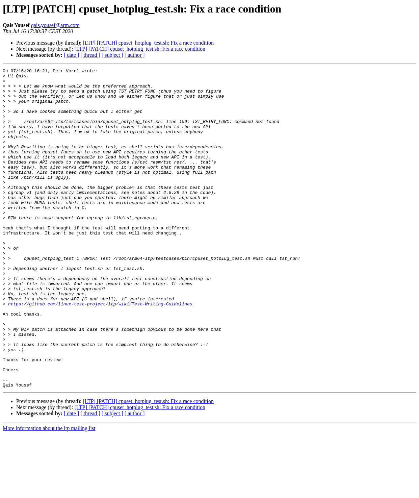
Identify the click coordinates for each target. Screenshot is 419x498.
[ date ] (71, 55)
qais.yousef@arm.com (55, 25)
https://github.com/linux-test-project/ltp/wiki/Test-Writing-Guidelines (100, 351)
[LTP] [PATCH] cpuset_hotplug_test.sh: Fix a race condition (148, 43)
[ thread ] (90, 55)
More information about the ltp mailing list (49, 492)
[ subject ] (112, 55)
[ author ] (135, 55)
